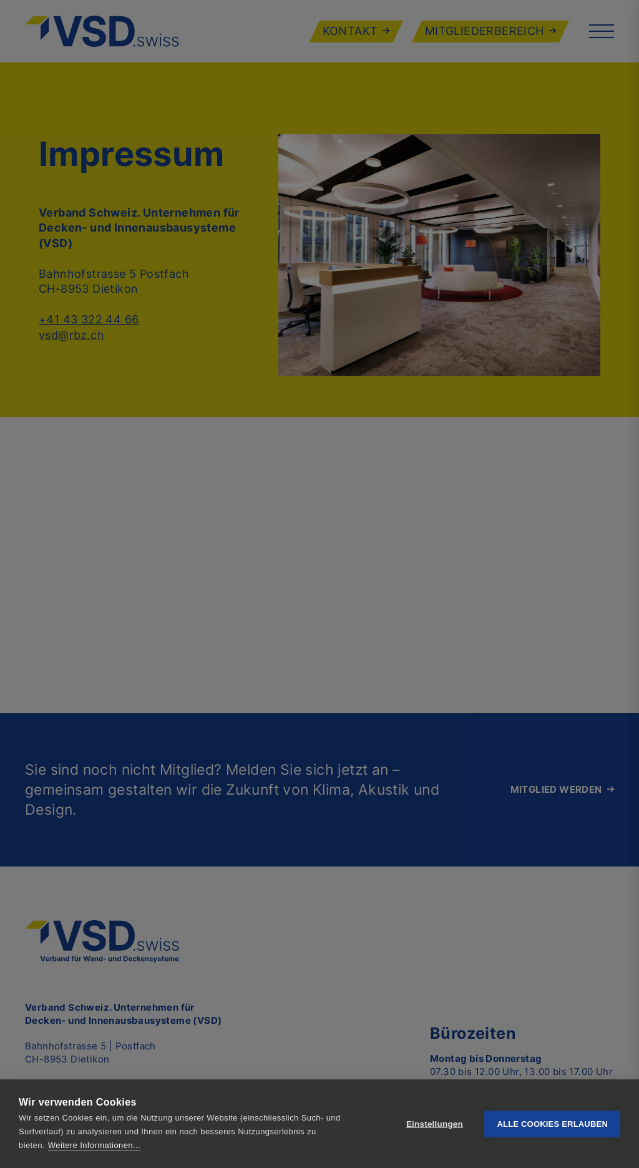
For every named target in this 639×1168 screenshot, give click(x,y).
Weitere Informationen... (94, 1145)
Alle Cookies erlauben (552, 1124)
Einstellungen (434, 1124)
